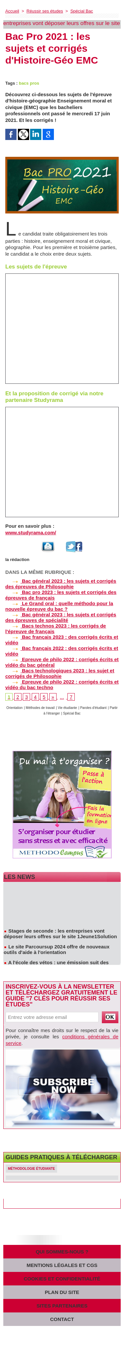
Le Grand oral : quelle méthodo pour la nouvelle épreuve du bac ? (59, 606)
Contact (62, 1319)
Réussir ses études (44, 11)
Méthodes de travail (40, 708)
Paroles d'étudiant (93, 708)
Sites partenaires (62, 1305)
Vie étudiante (67, 708)
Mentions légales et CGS (61, 1265)
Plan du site (62, 1292)
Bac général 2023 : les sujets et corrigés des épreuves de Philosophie (60, 583)
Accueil (12, 11)
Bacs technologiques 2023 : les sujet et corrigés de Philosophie (59, 673)
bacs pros (29, 83)
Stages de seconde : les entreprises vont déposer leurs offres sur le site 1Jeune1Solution (60, 935)
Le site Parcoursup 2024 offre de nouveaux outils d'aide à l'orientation (56, 950)
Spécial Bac (81, 11)
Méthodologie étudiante (31, 1168)
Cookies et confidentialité (62, 1278)
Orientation (14, 708)
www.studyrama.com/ (30, 532)
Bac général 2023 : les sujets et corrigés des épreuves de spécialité (60, 617)
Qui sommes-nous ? (62, 1251)
